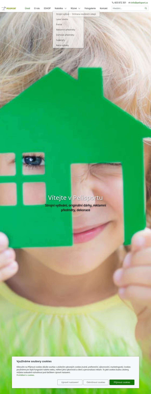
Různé (75, 8)
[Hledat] (146, 8)
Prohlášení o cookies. (26, 375)
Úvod (27, 8)
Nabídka (61, 8)
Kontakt (103, 8)
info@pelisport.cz (139, 2)
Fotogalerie (90, 8)
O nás (37, 8)
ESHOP (47, 8)
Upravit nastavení (69, 382)
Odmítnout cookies (96, 382)
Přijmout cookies (122, 382)
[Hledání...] (128, 8)
